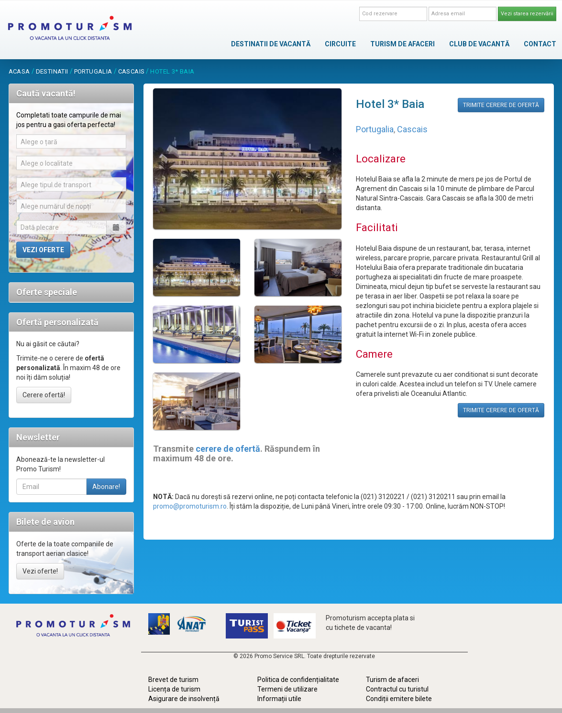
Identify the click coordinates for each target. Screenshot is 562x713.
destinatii (52, 71)
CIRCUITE (340, 44)
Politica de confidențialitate (298, 679)
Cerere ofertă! (43, 395)
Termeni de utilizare (287, 689)
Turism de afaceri (392, 679)
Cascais (131, 71)
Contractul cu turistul (397, 689)
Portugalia (93, 71)
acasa (19, 71)
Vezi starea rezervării (527, 14)
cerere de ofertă (228, 449)
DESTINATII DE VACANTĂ (270, 44)
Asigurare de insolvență (184, 698)
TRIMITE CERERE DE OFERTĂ (501, 105)
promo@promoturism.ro (190, 506)
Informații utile (279, 698)
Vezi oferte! (40, 571)
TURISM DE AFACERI (402, 44)
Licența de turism (174, 689)
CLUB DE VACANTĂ (479, 44)
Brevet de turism (173, 679)
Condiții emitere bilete (399, 698)
